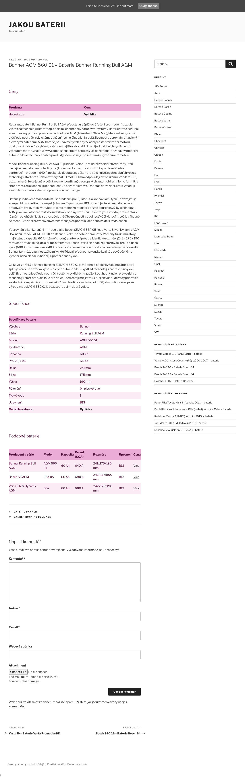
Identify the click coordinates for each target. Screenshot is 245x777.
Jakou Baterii (37, 25)
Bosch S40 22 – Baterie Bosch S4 (174, 374)
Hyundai (159, 195)
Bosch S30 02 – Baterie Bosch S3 (174, 380)
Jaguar (158, 202)
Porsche (159, 277)
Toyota (158, 318)
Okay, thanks (149, 6)
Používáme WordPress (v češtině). (67, 764)
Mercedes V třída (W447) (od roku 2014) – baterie (202, 409)
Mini (156, 243)
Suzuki (158, 311)
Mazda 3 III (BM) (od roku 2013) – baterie (189, 416)
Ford (156, 181)
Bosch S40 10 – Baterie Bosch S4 (174, 367)
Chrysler (159, 147)
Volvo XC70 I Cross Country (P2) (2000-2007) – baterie (186, 360)
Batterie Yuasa (162, 127)
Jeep (157, 209)
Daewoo (159, 168)
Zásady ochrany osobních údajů (26, 764)
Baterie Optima (163, 113)
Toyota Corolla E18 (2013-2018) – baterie (178, 353)
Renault (158, 284)
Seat (157, 291)
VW (156, 332)
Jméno (14, 608)
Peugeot (159, 270)
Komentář (17, 558)
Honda (158, 188)
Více (136, 465)
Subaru (158, 304)
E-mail (14, 627)
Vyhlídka (90, 114)
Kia (156, 216)
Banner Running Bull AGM (33, 517)
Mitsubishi (160, 250)
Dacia (157, 161)
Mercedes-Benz (163, 236)
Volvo (157, 325)
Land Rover (161, 222)
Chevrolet (160, 140)
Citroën (158, 154)
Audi (157, 93)
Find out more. (125, 6)
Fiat (156, 175)
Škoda (158, 298)
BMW (157, 134)
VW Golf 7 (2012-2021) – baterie (184, 429)
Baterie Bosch (162, 106)
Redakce (42, 59)
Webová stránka (20, 646)
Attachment (17, 665)
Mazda (158, 229)
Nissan (158, 257)
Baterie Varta (162, 120)
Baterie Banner (25, 512)
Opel (157, 263)
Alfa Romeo (161, 86)
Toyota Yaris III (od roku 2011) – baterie (189, 402)
